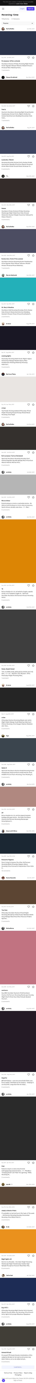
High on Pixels (18, 1380)
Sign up (30, 9)
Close (25, 4)
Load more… (18, 1367)
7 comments (6, 70)
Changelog (18, 1375)
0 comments (6, 169)
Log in (22, 9)
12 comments (6, 871)
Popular (6, 23)
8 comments (6, 1268)
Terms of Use (8, 1373)
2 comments (6, 317)
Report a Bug (28, 1373)
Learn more (19, 4)
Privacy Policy (18, 1373)
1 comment (5, 678)
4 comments (6, 219)
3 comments (6, 367)
